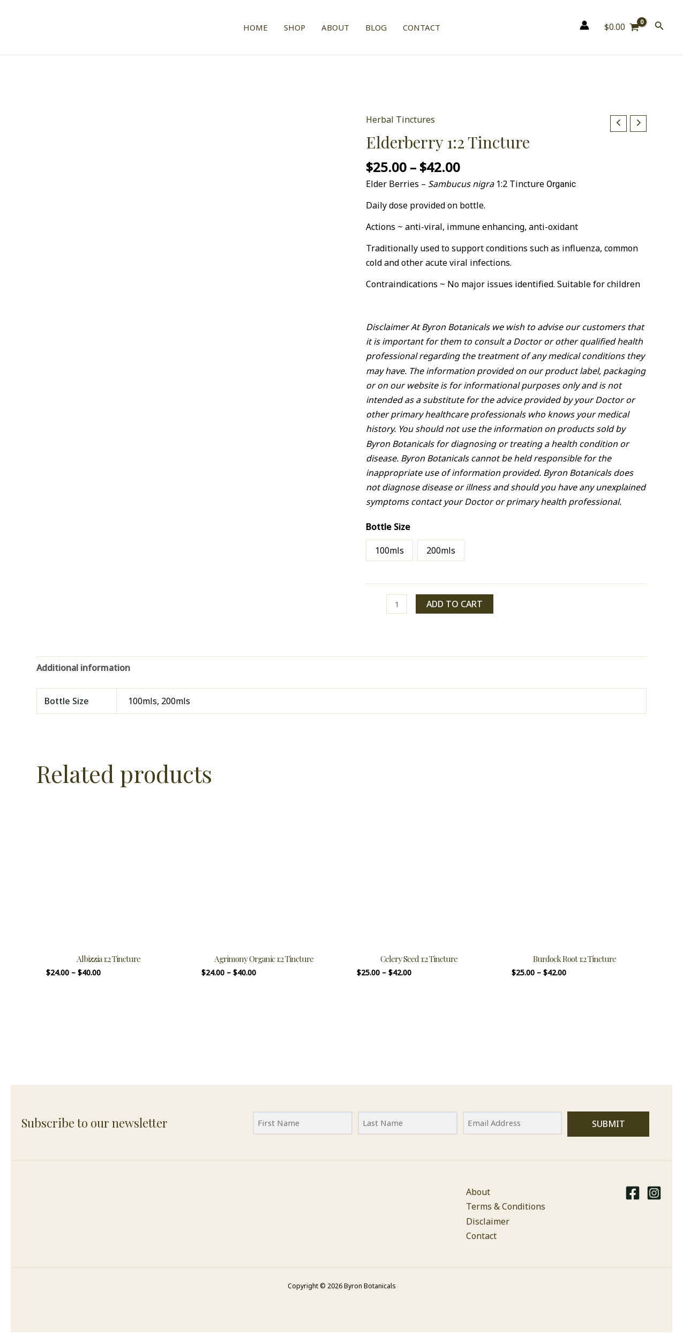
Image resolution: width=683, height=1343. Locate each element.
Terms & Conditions (505, 1207)
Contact (481, 1236)
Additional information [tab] (83, 669)
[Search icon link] (659, 27)
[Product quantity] (397, 604)
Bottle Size (388, 527)
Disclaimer (487, 1221)
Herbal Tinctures (400, 119)
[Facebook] (632, 1192)
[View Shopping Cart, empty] (622, 27)
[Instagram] (654, 1192)
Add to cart (456, 604)
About (478, 1192)
